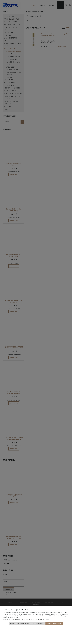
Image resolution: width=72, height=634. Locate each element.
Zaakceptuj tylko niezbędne (19, 623)
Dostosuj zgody (38, 623)
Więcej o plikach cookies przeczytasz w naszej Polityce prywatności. (26, 619)
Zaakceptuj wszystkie (54, 623)
